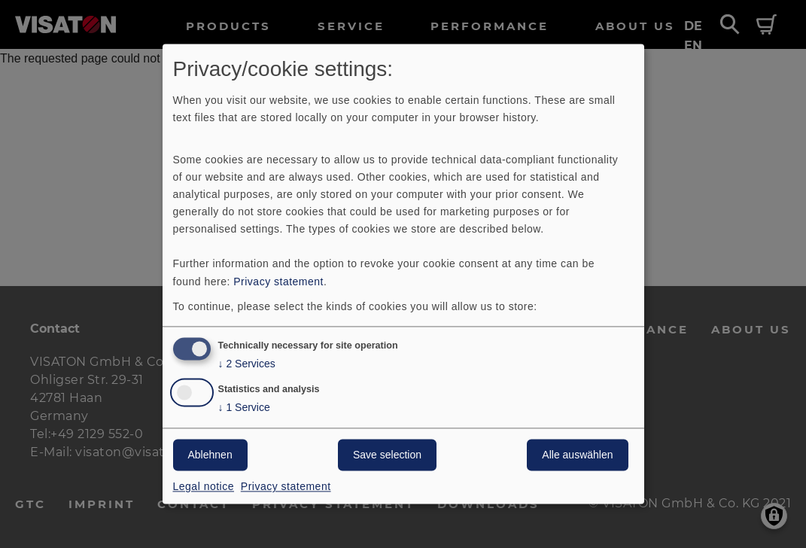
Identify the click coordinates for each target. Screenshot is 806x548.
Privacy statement (278, 282)
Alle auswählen (577, 455)
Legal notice (204, 487)
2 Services (246, 364)
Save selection (387, 455)
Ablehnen (210, 455)
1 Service (244, 408)
